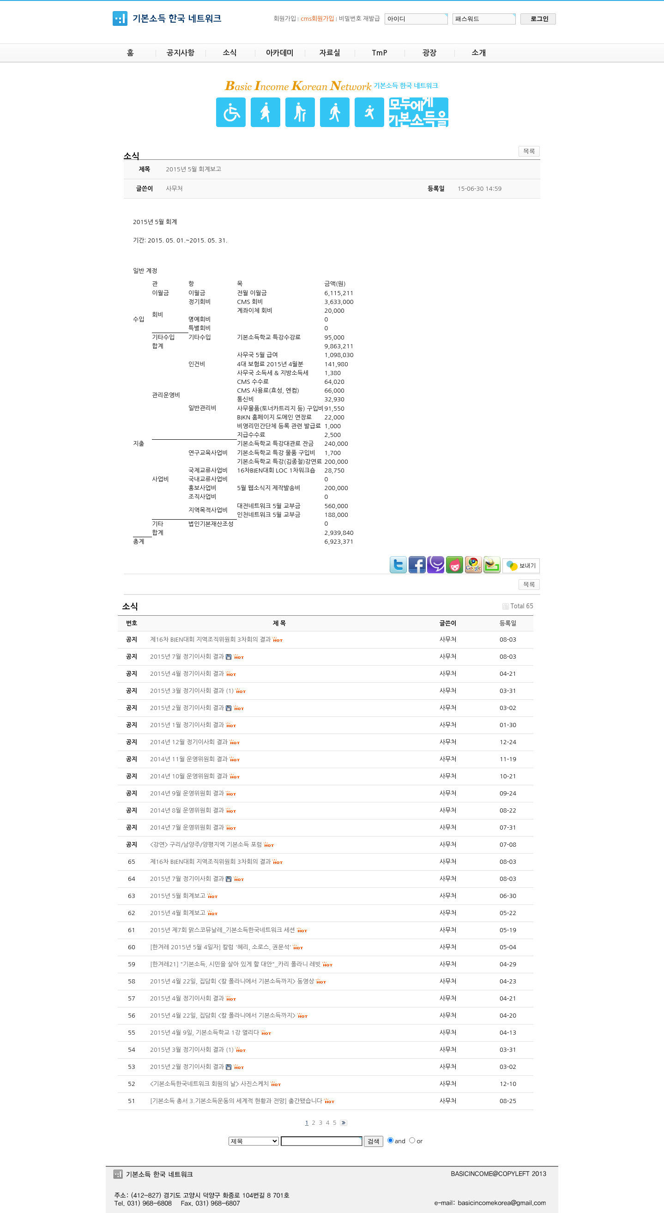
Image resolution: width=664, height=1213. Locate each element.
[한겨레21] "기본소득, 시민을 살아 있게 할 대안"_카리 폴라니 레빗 (235, 964)
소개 (479, 52)
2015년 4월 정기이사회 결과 (187, 998)
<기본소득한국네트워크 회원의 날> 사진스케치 (209, 1084)
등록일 (508, 623)
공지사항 (180, 52)
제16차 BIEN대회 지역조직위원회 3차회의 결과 (210, 862)
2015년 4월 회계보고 (177, 913)
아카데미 (280, 52)
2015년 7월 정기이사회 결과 (187, 879)
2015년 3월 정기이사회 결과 (187, 1050)
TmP (379, 52)
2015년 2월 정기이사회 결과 (187, 1067)
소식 (230, 52)
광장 (429, 52)
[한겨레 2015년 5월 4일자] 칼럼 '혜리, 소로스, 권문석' (220, 947)
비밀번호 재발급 (359, 19)
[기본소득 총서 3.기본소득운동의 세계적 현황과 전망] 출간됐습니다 (236, 1101)
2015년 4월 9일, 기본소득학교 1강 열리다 (204, 1033)
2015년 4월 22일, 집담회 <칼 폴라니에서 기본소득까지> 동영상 (232, 981)
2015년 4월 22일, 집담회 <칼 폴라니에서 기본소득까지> (223, 1016)
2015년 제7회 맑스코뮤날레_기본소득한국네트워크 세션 (222, 930)
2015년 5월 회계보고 (177, 896)
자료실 (330, 52)
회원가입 (284, 19)
